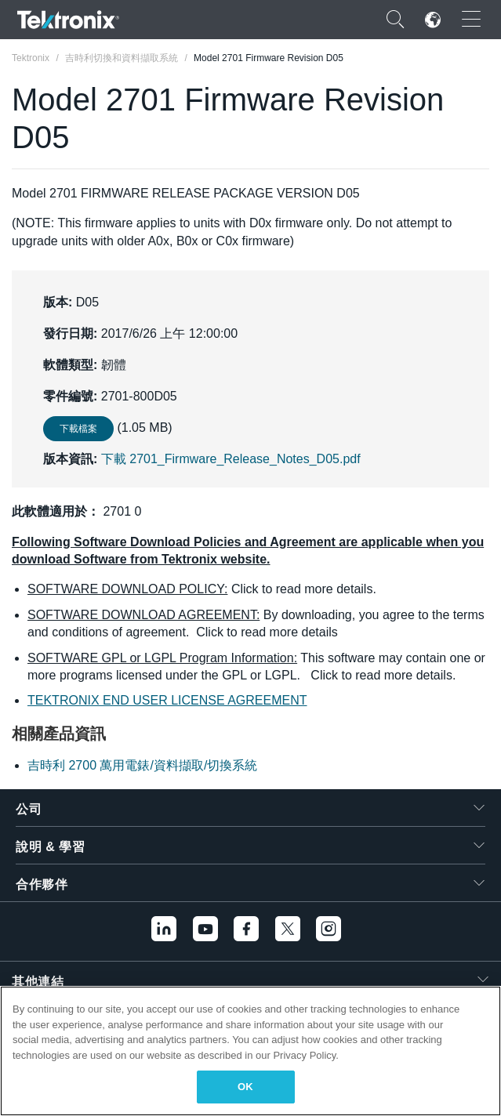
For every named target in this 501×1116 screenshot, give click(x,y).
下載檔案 (78, 428)
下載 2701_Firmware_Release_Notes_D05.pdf (231, 459)
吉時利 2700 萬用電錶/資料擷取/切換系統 (142, 765)
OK (245, 1086)
